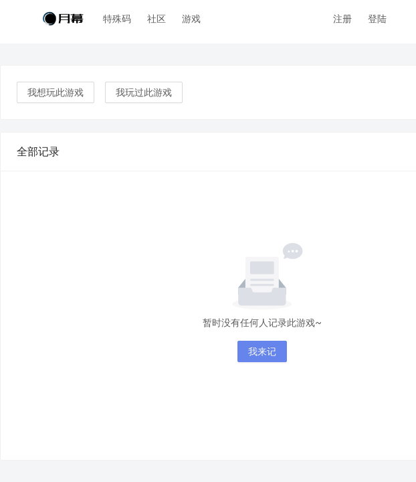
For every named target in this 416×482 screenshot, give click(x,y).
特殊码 (117, 18)
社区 (156, 18)
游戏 (191, 18)
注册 (342, 18)
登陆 (377, 18)
